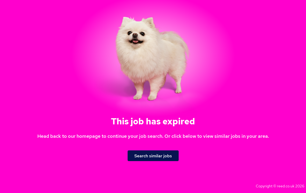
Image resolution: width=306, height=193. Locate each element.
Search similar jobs (153, 156)
